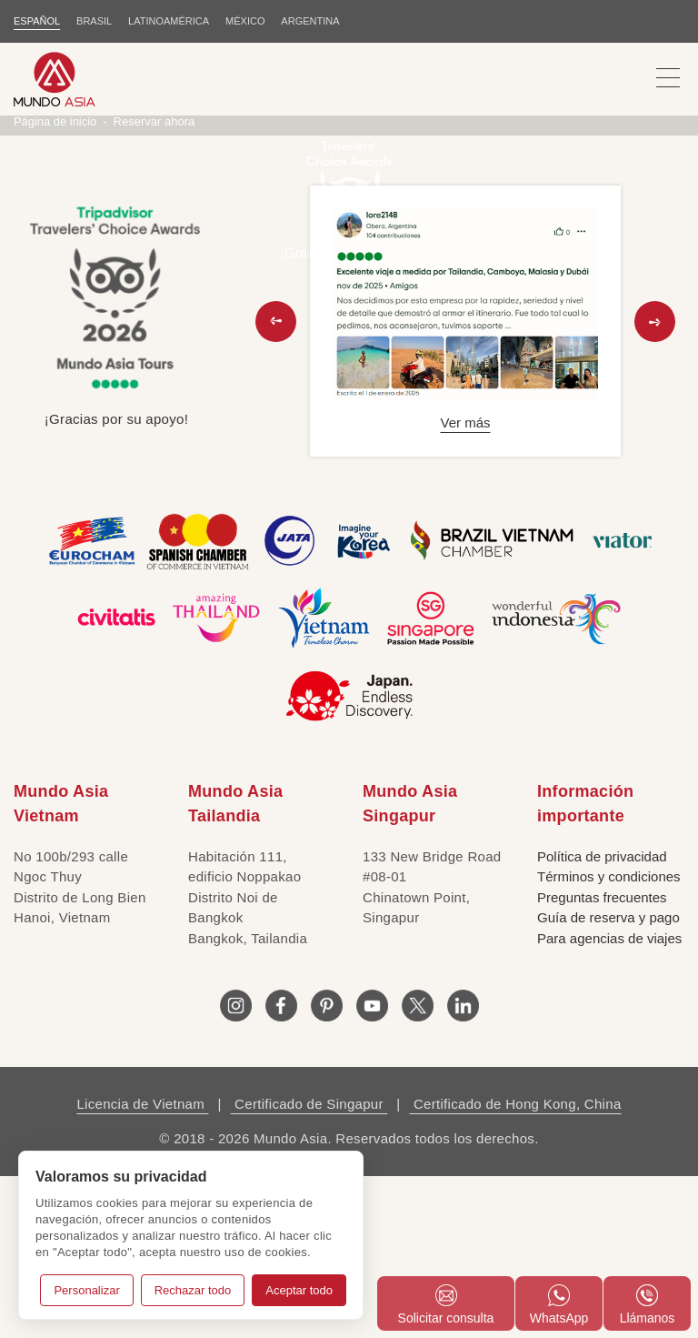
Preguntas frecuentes (602, 1058)
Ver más (465, 584)
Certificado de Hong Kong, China (515, 1265)
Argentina (311, 20)
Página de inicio (55, 282)
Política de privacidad (602, 1017)
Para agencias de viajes (609, 1099)
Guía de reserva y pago (608, 1079)
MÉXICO (244, 20)
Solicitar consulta (446, 1304)
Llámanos (647, 1304)
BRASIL (94, 20)
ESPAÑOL (37, 20)
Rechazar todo (193, 1290)
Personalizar (86, 1290)
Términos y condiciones (609, 1038)
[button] (275, 482)
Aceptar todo (299, 1290)
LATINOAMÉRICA (168, 20)
